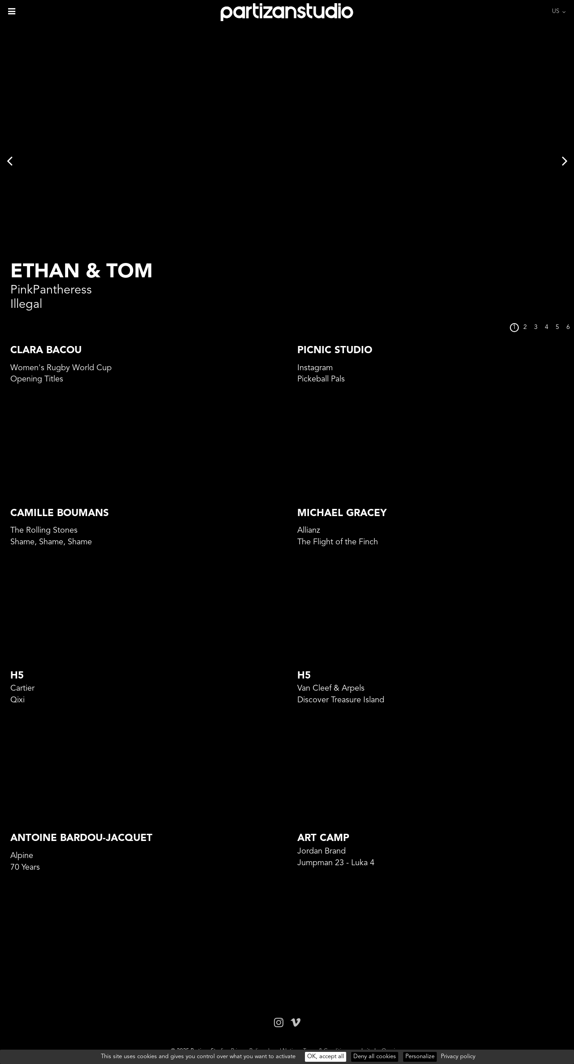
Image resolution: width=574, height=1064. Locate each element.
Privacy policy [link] (458, 1057)
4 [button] (546, 327)
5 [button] (557, 327)
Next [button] (565, 161)
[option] (287, 160)
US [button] (555, 11)
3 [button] (536, 327)
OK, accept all (325, 1057)
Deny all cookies (374, 1057)
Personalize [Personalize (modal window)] (420, 1057)
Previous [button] (9, 161)
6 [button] (568, 327)
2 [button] (525, 327)
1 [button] (514, 327)
